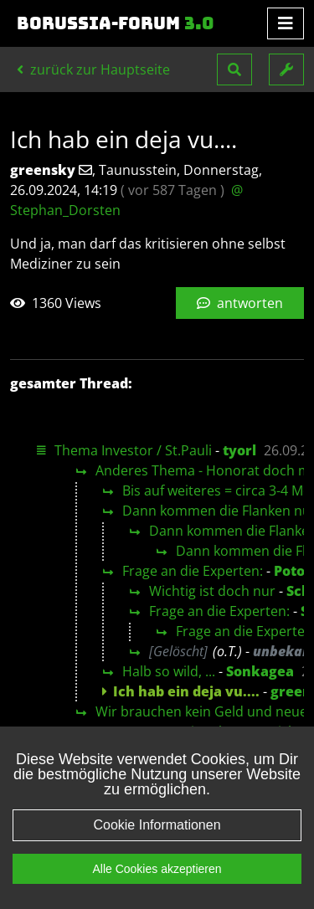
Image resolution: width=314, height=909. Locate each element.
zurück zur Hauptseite (93, 69)
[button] (234, 69)
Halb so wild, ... (169, 671)
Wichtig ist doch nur (212, 591)
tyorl (239, 450)
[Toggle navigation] (285, 23)
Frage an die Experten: (192, 571)
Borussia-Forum (115, 23)
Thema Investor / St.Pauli (133, 450)
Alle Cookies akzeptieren (156, 883)
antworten (240, 303)
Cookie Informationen (156, 839)
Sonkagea (260, 671)
